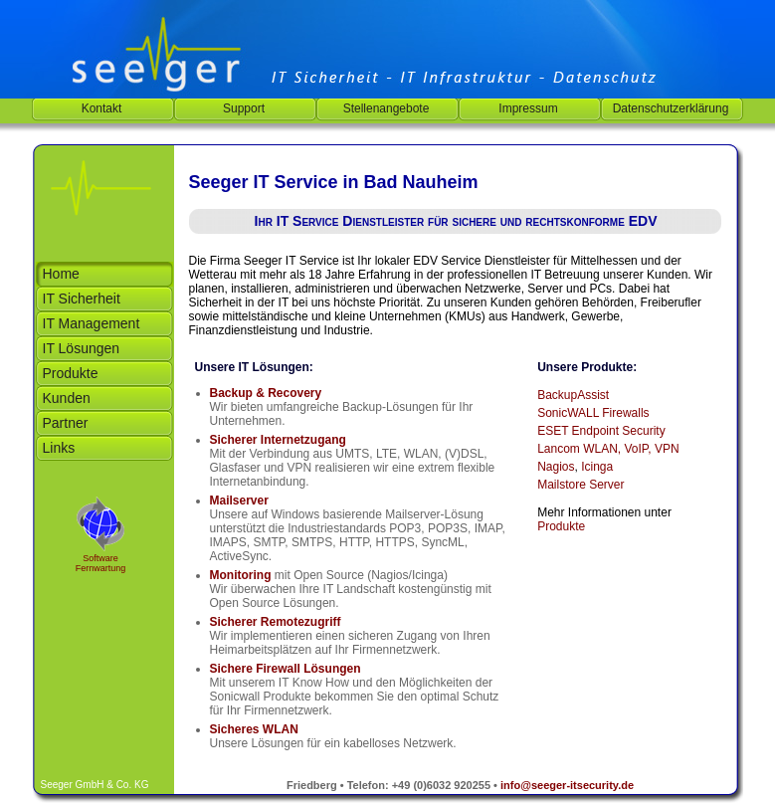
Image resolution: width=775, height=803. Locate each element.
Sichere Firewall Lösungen (285, 669)
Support (244, 108)
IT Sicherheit (81, 298)
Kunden (67, 398)
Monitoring (241, 575)
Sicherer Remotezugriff (275, 622)
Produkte (70, 373)
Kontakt (102, 108)
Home (61, 274)
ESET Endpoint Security (601, 431)
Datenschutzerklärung (671, 108)
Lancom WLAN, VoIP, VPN (608, 449)
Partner (66, 423)
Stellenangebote (386, 108)
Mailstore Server (580, 485)
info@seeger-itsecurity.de (567, 785)
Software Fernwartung (101, 563)
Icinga (597, 467)
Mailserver (239, 500)
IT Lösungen (81, 348)
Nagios (555, 467)
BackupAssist (573, 395)
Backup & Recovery (266, 393)
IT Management (91, 323)
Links (59, 448)
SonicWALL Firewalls (593, 413)
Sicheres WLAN (254, 729)
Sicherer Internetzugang (278, 440)
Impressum (527, 108)
